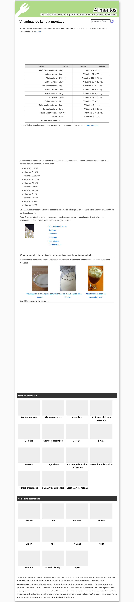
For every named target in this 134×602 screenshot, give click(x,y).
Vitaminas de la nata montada (41, 21)
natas (38, 31)
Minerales (53, 234)
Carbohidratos (54, 245)
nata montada (92, 125)
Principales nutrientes (58, 226)
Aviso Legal (70, 597)
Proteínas (53, 237)
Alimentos (105, 10)
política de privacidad (58, 597)
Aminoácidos (54, 241)
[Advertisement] (67, 48)
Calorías (52, 230)
